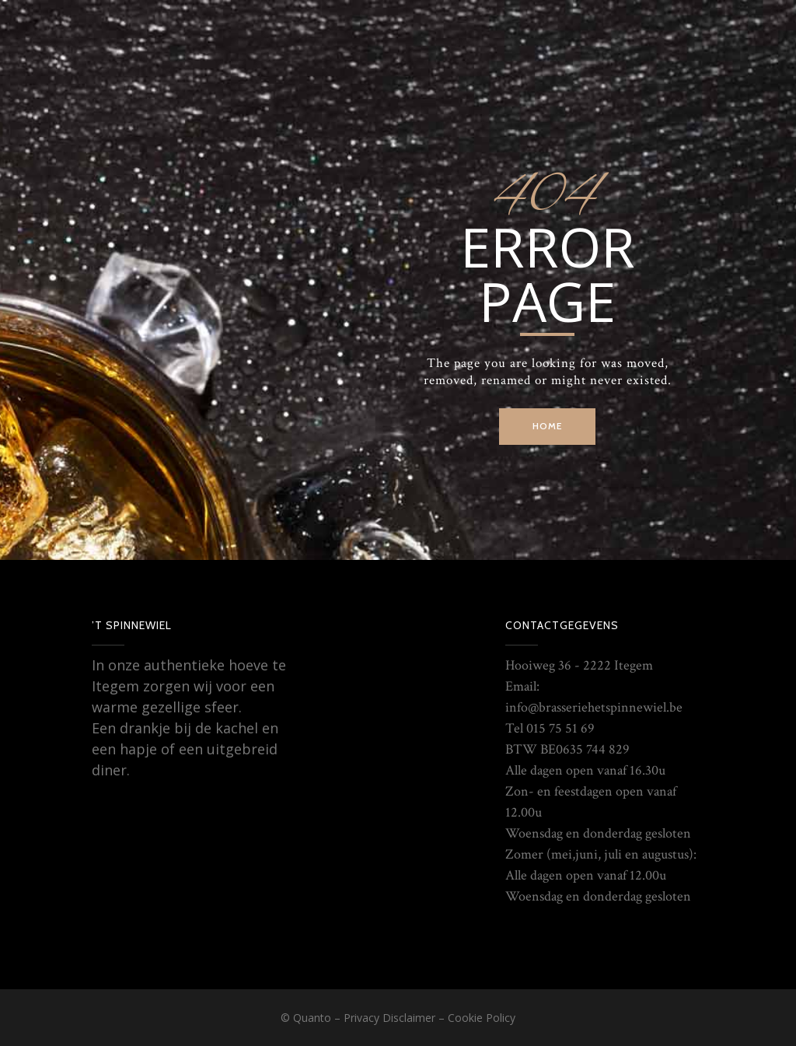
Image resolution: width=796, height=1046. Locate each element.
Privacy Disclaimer (389, 1017)
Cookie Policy (481, 1017)
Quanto (312, 1017)
